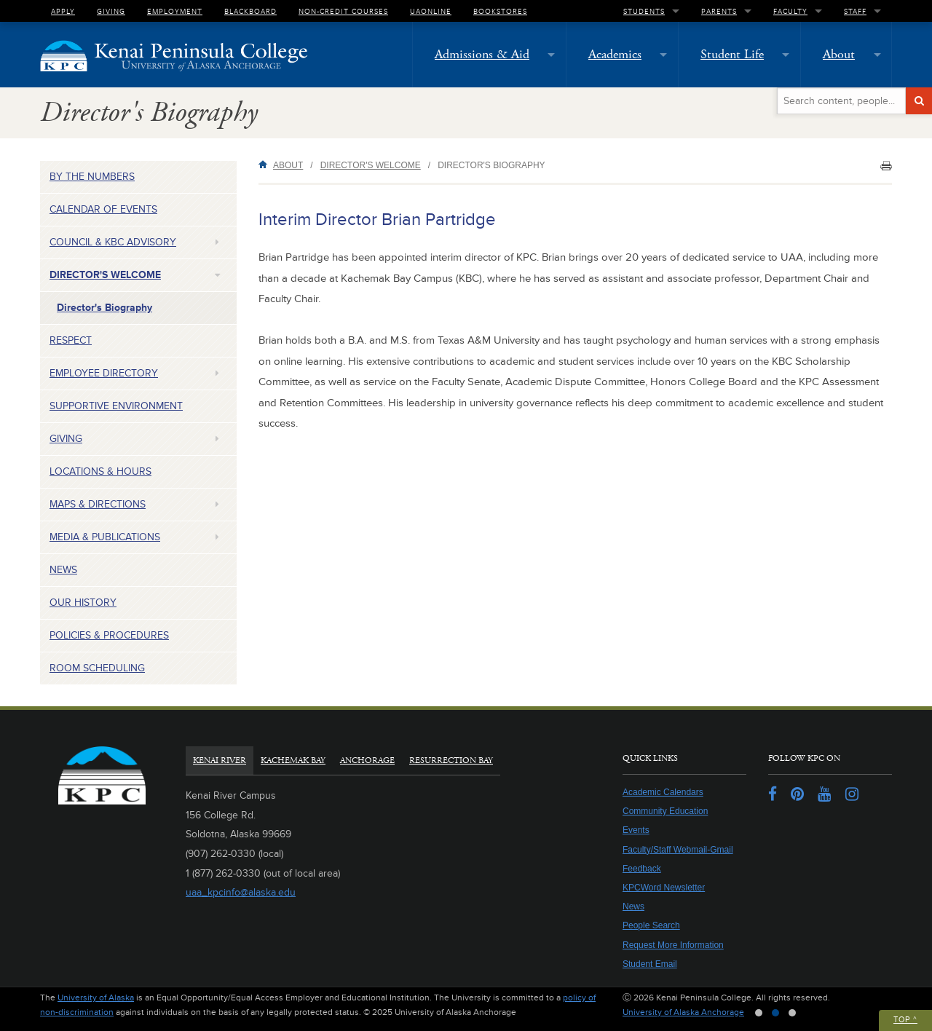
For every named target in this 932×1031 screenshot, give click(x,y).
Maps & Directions (98, 504)
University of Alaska (96, 997)
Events (636, 830)
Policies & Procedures (109, 635)
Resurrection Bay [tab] (451, 760)
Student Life (732, 54)
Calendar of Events (103, 209)
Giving (111, 11)
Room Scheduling (97, 668)
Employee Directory (104, 373)
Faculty (790, 11)
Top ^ (905, 1019)
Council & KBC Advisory (113, 242)
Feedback (642, 869)
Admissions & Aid (482, 54)
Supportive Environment (116, 406)
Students (644, 11)
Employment (174, 11)
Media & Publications (105, 537)
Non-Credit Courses (343, 11)
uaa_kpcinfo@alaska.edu (241, 892)
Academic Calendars (663, 792)
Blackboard (250, 11)
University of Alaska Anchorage (683, 1012)
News (63, 570)
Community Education (665, 811)
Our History (83, 602)
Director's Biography (104, 307)
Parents (719, 11)
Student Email (650, 964)
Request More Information (673, 945)
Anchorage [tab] (367, 760)
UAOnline (430, 11)
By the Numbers (92, 176)
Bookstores (500, 11)
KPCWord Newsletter (664, 887)
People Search (651, 925)
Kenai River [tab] (219, 760)
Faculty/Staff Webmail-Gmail (678, 850)
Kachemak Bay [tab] (293, 760)
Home (265, 164)
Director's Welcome (105, 275)
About (839, 54)
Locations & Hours (100, 471)
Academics (614, 54)
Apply (63, 11)
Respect (71, 340)
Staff (855, 11)
